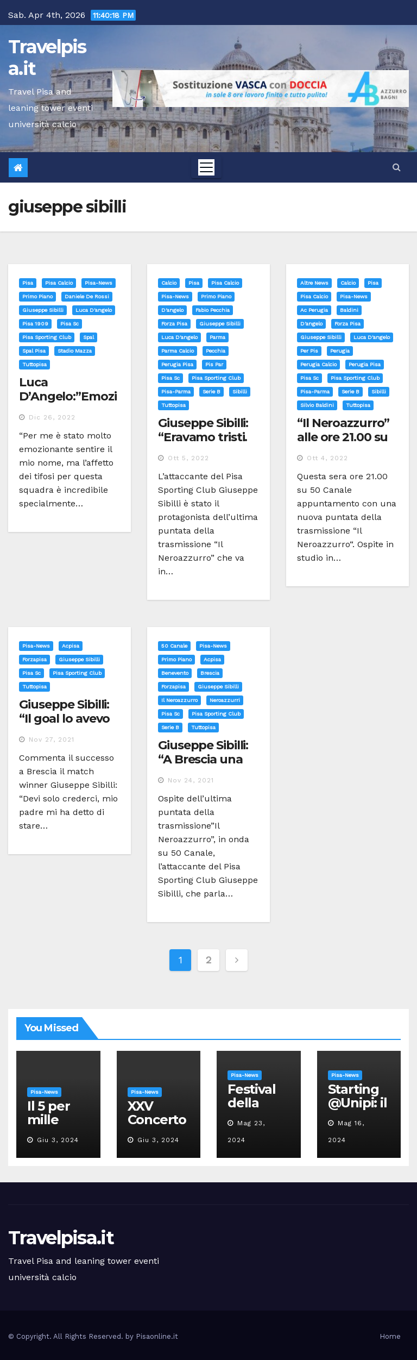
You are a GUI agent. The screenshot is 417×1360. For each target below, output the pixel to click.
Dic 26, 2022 (52, 417)
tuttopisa (34, 364)
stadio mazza (75, 351)
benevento (174, 673)
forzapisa (34, 659)
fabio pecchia (212, 310)
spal (88, 337)
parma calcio (177, 351)
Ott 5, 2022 (188, 458)
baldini (349, 310)
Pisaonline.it (157, 1336)
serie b (211, 391)
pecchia (215, 351)
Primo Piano (37, 296)
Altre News (314, 283)
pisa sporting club (46, 337)
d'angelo (172, 310)
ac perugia (314, 310)
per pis (309, 351)
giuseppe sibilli (43, 310)
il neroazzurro (179, 700)
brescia (209, 673)
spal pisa (34, 351)
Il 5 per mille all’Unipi (52, 1119)
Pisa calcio (59, 283)
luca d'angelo (93, 310)
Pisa (27, 283)
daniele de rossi (87, 296)
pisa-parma (176, 391)
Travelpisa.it (47, 57)
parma (217, 337)
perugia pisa (177, 364)
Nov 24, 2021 (191, 780)
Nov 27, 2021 (51, 739)
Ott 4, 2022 (327, 458)
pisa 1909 (35, 324)
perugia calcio (318, 364)
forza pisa (174, 324)
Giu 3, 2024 (58, 1140)
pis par (214, 364)
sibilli (239, 391)
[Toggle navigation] (206, 167)
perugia (340, 351)
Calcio (168, 283)
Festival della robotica (254, 1102)
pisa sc (69, 324)
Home (390, 1336)
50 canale (174, 646)
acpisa (70, 646)
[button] (396, 167)
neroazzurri (225, 700)
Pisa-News (98, 283)
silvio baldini (317, 405)
